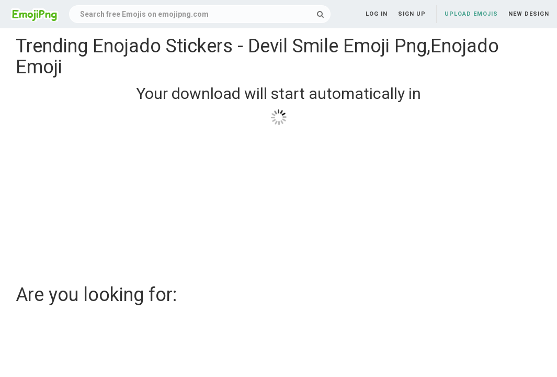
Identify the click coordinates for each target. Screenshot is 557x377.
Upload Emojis (471, 13)
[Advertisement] (278, 201)
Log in (377, 13)
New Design (528, 13)
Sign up (412, 13)
